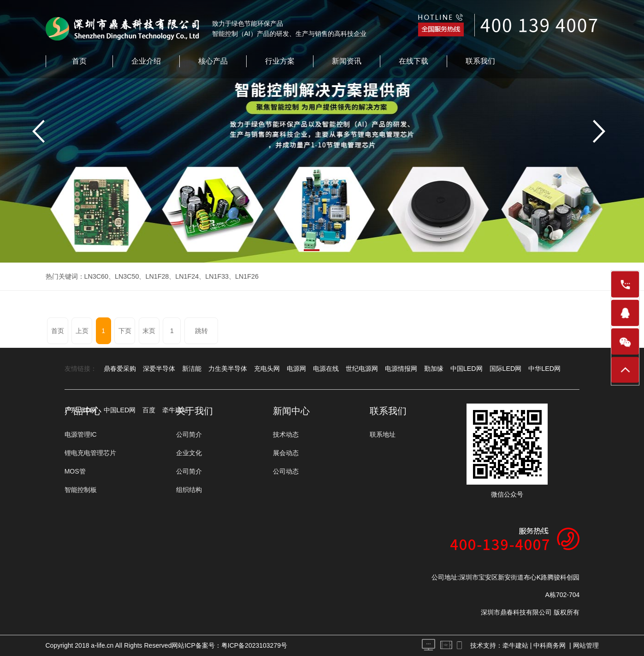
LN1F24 (185, 276)
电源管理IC (81, 434)
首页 (79, 61)
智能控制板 (81, 489)
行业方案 (280, 61)
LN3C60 (96, 276)
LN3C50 (126, 276)
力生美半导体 (227, 368)
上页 (81, 330)
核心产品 (213, 61)
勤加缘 (433, 368)
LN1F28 (155, 276)
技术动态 (286, 434)
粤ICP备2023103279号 (254, 645)
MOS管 (75, 471)
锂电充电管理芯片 (90, 453)
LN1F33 (214, 276)
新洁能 (191, 368)
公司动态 (286, 471)
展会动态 (286, 453)
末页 (147, 330)
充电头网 (267, 368)
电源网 (296, 368)
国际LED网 (505, 368)
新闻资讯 (346, 61)
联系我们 (480, 61)
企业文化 (189, 453)
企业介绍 (146, 61)
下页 (123, 330)
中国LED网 (466, 368)
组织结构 (189, 489)
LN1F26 (244, 276)
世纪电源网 (362, 368)
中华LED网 (544, 368)
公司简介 (189, 434)
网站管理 (586, 645)
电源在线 (326, 368)
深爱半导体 (159, 368)
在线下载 (413, 61)
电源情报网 (401, 368)
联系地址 (383, 434)
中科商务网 (549, 645)
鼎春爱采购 (120, 368)
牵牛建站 (515, 645)
